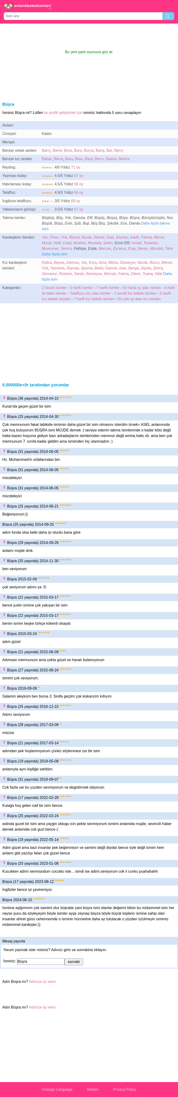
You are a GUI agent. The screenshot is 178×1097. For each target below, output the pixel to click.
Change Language (57, 1089)
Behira (124, 159)
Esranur (119, 248)
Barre (57, 150)
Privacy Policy (124, 1089)
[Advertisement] (89, 36)
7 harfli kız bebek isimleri (94, 299)
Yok (64, 237)
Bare (78, 150)
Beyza (74, 237)
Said (110, 237)
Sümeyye (127, 263)
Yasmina (57, 268)
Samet (99, 237)
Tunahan (150, 243)
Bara (89, 159)
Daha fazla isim (54, 254)
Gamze (111, 268)
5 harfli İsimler (81, 288)
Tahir (169, 248)
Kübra (47, 263)
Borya (89, 150)
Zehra (158, 268)
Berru (99, 159)
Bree (79, 159)
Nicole (142, 263)
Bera (69, 159)
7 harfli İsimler (108, 288)
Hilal (158, 274)
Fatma (146, 237)
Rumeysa (94, 274)
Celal (67, 243)
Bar (109, 150)
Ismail (136, 243)
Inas (122, 268)
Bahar (47, 159)
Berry (118, 150)
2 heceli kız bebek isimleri (135, 293)
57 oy (78, 176)
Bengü (133, 268)
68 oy (75, 201)
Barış (100, 150)
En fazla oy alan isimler (142, 288)
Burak (86, 237)
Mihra (113, 263)
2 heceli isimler (54, 288)
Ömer (54, 237)
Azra (102, 263)
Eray (132, 248)
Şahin (108, 243)
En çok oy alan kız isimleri (139, 299)
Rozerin (65, 274)
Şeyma (87, 268)
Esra (93, 263)
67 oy (78, 209)
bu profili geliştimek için (63, 113)
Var (44, 237)
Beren (143, 248)
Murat (46, 243)
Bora (68, 150)
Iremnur (72, 263)
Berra (58, 159)
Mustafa (94, 243)
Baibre (111, 159)
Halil (57, 243)
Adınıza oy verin (42, 982)
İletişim (93, 1089)
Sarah (79, 274)
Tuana (147, 274)
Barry (46, 150)
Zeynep (122, 237)
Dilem (135, 274)
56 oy (78, 184)
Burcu (155, 263)
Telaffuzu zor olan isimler (90, 293)
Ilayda (146, 268)
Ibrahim (79, 243)
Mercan (105, 248)
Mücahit (156, 248)
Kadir (134, 237)
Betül (98, 268)
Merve (159, 237)
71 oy (75, 167)
